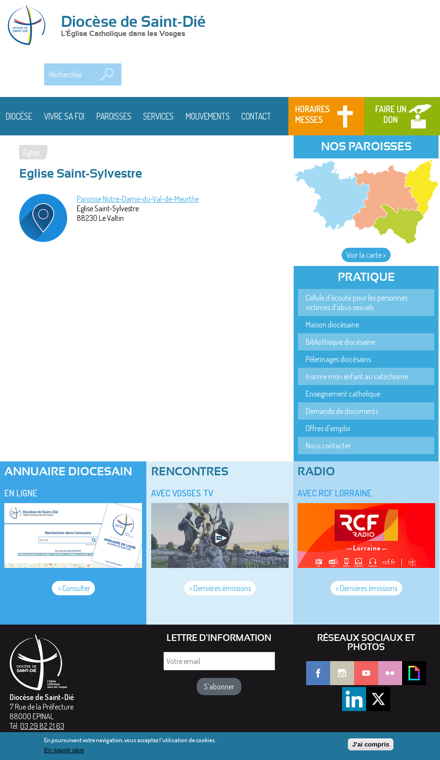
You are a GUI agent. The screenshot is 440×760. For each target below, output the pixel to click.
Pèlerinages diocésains (338, 359)
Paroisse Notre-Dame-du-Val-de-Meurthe (138, 199)
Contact (256, 116)
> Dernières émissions (220, 588)
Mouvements (208, 116)
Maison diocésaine (332, 324)
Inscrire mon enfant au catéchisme (357, 376)
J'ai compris (370, 747)
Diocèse (19, 116)
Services (158, 116)
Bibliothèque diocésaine (340, 342)
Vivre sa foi (64, 116)
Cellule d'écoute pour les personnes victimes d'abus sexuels (356, 302)
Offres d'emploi (328, 428)
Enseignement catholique (343, 393)
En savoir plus (64, 752)
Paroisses (113, 116)
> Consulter (73, 588)
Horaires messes (312, 114)
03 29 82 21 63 (42, 726)
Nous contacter (328, 445)
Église (31, 152)
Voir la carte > (366, 255)
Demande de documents (342, 411)
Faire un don (390, 114)
